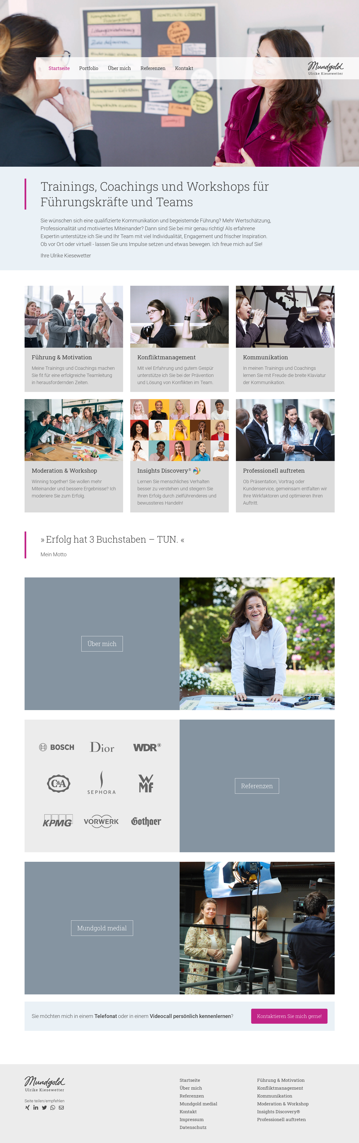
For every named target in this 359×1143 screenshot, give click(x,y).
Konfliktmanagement (280, 1088)
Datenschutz (193, 1127)
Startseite (59, 68)
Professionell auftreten (281, 1119)
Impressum (192, 1119)
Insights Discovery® (278, 1111)
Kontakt (184, 68)
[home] (326, 68)
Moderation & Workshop (283, 1104)
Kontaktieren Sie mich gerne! (289, 1016)
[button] (88, 68)
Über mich (119, 68)
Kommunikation (274, 1096)
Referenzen (153, 68)
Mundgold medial (102, 928)
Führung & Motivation (281, 1080)
